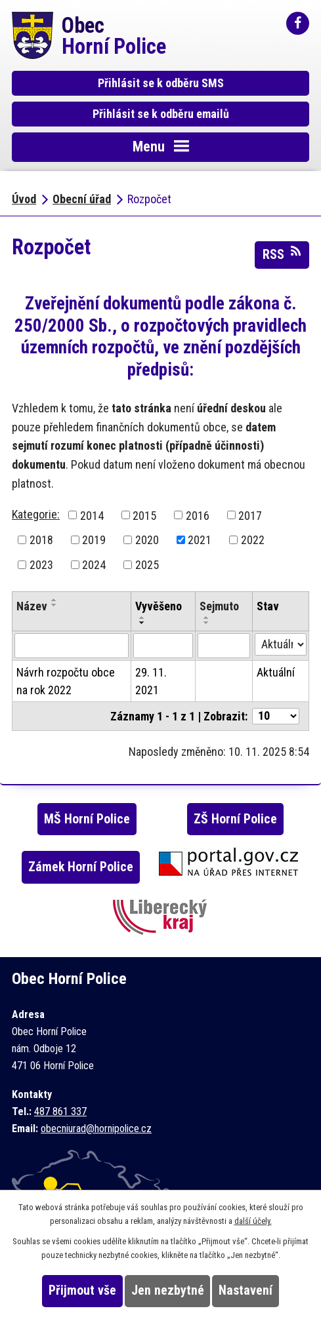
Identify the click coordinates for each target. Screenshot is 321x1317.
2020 (147, 540)
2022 (253, 540)
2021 (199, 540)
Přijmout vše (82, 1290)
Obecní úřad (82, 199)
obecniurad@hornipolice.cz (96, 1128)
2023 (41, 565)
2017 (250, 515)
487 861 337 (60, 1111)
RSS (282, 253)
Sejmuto (219, 606)
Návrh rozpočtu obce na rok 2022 (65, 681)
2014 (92, 515)
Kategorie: (36, 514)
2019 (94, 540)
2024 (94, 565)
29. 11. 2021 (151, 681)
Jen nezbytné (167, 1290)
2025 (147, 565)
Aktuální (276, 672)
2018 (41, 540)
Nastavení (245, 1290)
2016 (197, 515)
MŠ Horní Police (87, 819)
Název (31, 606)
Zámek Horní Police (80, 867)
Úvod (24, 199)
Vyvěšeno (158, 606)
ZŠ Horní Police (235, 819)
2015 (144, 515)
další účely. (253, 1221)
